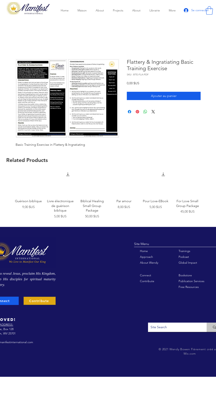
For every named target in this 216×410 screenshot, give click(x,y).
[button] (209, 10)
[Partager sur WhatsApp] (145, 111)
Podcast (184, 257)
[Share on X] (153, 111)
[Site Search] (174, 327)
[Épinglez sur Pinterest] (137, 111)
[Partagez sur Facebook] (129, 111)
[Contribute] (39, 301)
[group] (108, 196)
